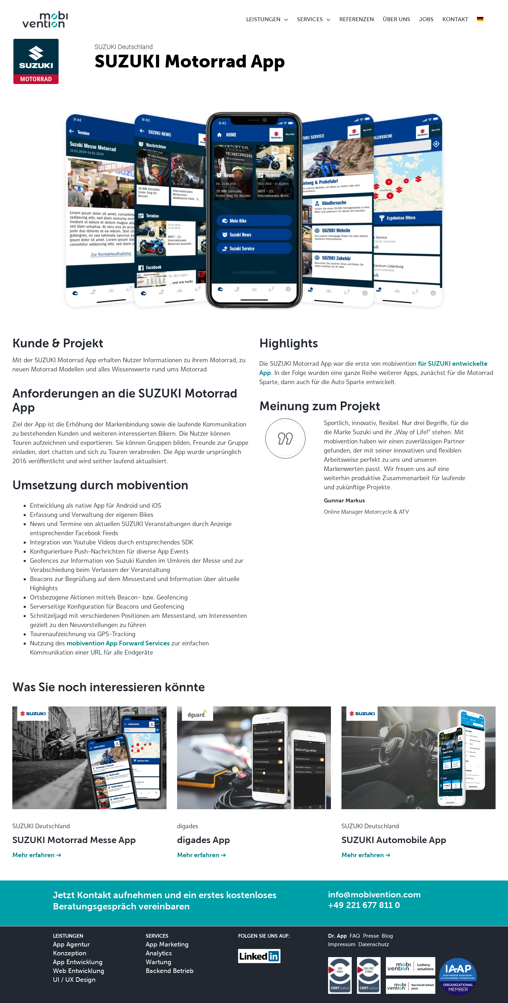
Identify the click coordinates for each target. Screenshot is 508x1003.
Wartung (158, 962)
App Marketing (167, 944)
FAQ (355, 936)
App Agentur (71, 944)
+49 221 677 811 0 (364, 905)
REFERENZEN (356, 19)
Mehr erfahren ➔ (36, 855)
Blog (387, 936)
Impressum (342, 944)
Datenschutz (373, 944)
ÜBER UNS (396, 19)
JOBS (426, 19)
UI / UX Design (74, 979)
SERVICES (310, 19)
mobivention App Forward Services (118, 643)
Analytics (159, 953)
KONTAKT (455, 19)
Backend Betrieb (170, 970)
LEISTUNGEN (263, 19)
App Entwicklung (78, 962)
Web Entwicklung (78, 970)
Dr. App (337, 936)
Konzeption (69, 953)
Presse (371, 936)
